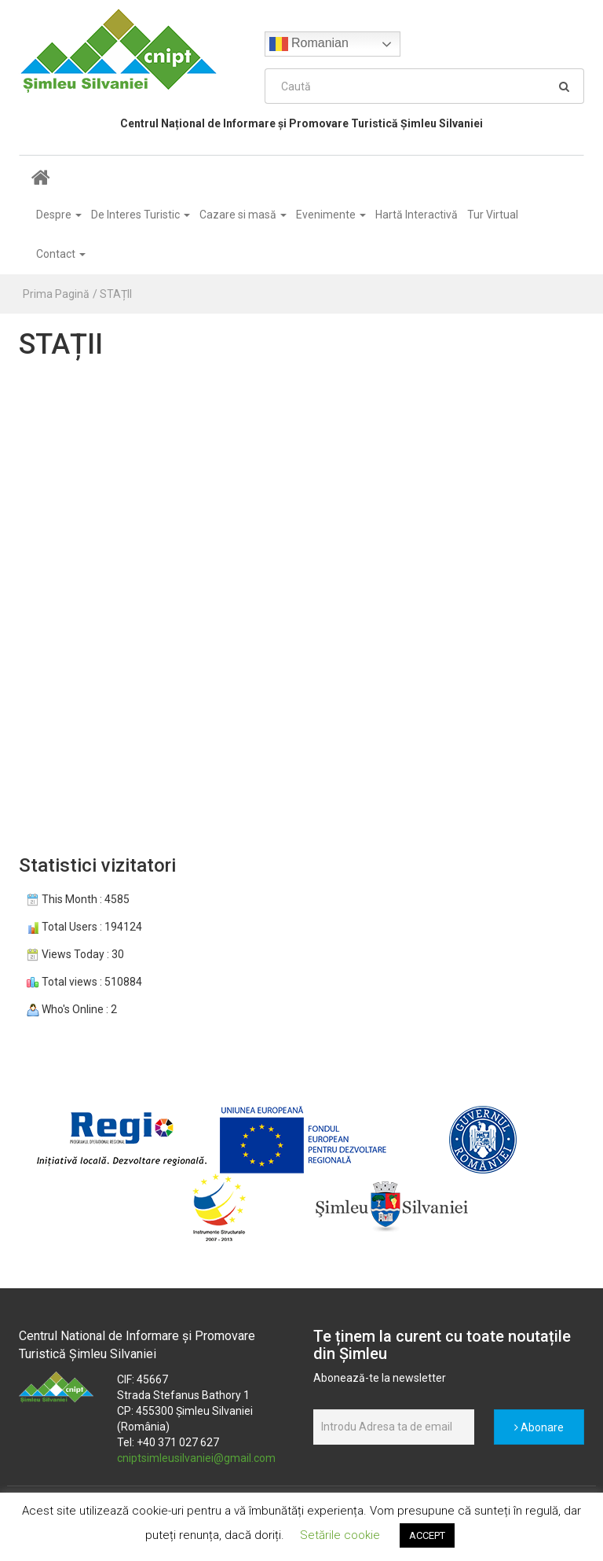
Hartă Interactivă (416, 214)
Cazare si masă (243, 214)
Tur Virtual (492, 214)
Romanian (309, 44)
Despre (59, 214)
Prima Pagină (56, 294)
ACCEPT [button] (427, 1535)
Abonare (539, 1427)
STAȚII (116, 294)
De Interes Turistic (140, 214)
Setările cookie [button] (340, 1535)
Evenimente (331, 214)
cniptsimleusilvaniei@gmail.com (196, 1458)
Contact (61, 254)
